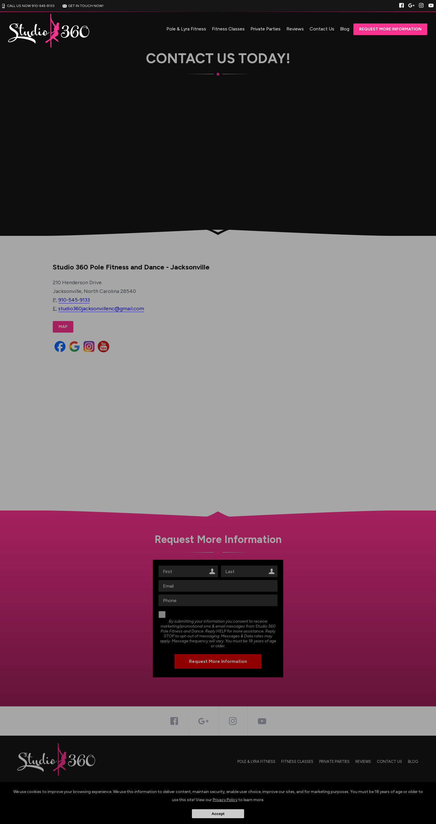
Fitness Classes (228, 29)
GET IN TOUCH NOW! (82, 6)
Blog (344, 29)
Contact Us (322, 29)
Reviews (295, 29)
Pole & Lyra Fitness (186, 29)
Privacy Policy (225, 799)
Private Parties (265, 29)
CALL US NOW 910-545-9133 (27, 6)
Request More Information (390, 29)
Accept (218, 814)
